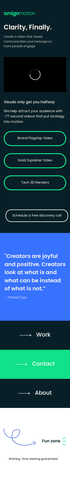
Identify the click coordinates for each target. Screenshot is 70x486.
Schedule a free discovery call (36, 215)
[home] (35, 10)
